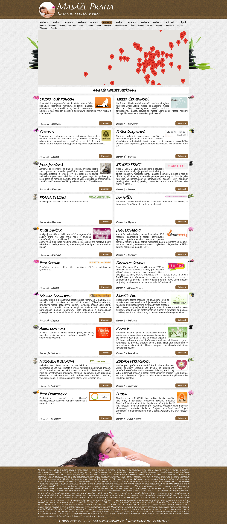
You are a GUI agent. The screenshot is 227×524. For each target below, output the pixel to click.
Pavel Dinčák (50, 230)
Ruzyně (141, 25)
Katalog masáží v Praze (79, 13)
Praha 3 (69, 22)
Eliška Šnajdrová (130, 132)
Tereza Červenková (132, 99)
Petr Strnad (49, 263)
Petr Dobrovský (52, 394)
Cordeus (46, 132)
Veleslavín (43, 28)
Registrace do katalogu (148, 521)
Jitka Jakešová (51, 164)
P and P (122, 328)
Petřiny (129, 476)
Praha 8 (132, 22)
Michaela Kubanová (56, 361)
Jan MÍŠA (123, 197)
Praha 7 (120, 22)
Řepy (132, 25)
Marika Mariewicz (55, 295)
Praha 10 (157, 22)
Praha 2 (56, 22)
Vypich (134, 513)
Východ (170, 22)
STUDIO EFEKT (128, 164)
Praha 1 (44, 22)
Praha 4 (82, 22)
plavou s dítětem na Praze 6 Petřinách (89, 497)
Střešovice (170, 25)
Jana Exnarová (128, 230)
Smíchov (159, 25)
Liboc (81, 25)
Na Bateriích (141, 490)
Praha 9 (145, 22)
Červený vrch (96, 502)
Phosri (121, 394)
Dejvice (62, 25)
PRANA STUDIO (52, 197)
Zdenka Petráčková (132, 361)
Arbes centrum (52, 328)
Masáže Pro (126, 295)
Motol (98, 25)
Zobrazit (105, 123)
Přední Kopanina (121, 25)
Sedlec (149, 25)
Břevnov (43, 25)
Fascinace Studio (130, 263)
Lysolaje (90, 25)
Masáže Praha (85, 6)
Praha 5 (94, 22)
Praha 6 (107, 22)
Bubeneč (52, 25)
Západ (182, 22)
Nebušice (107, 25)
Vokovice (54, 28)
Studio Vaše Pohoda (56, 99)
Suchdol (180, 25)
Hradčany (72, 25)
